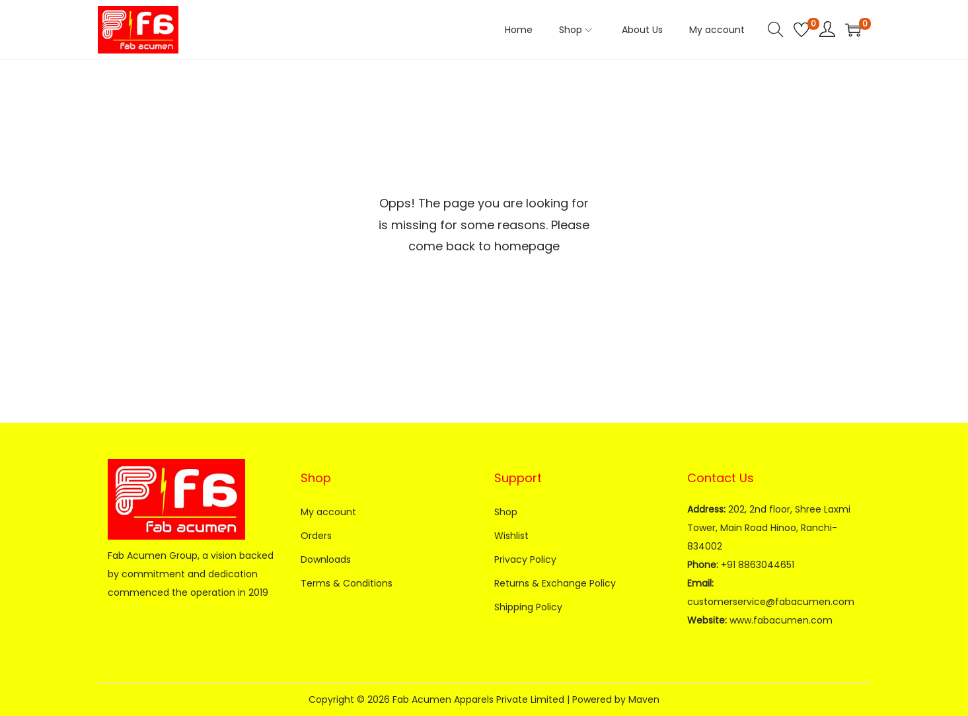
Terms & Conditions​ (346, 583)
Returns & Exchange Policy (555, 583)
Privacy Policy (525, 559)
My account (328, 512)
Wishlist (511, 535)
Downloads (326, 559)
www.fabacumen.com (781, 620)
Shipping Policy (528, 607)
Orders (316, 535)
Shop (505, 512)
